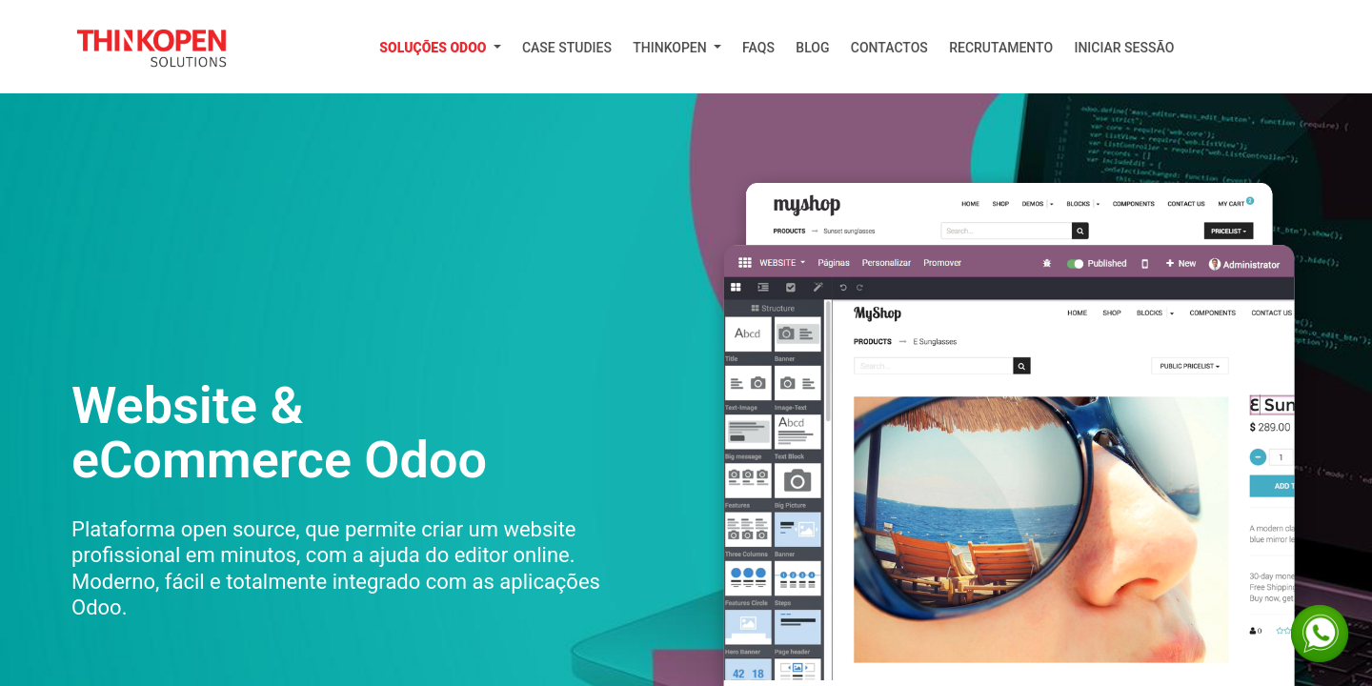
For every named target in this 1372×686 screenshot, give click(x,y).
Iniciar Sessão (1124, 47)
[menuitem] (440, 48)
